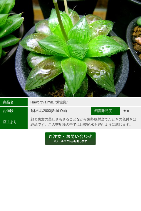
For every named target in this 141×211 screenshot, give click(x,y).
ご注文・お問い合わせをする (70, 138)
